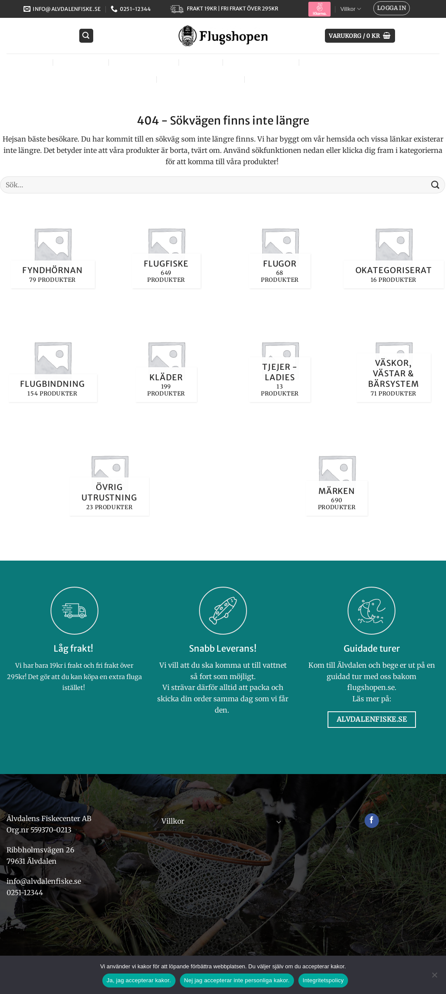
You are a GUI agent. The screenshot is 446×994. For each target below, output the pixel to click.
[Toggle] (279, 821)
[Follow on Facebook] (372, 820)
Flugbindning (145, 62)
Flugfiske (82, 62)
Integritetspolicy (323, 980)
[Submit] (435, 184)
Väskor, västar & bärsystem (366, 62)
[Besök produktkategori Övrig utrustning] (109, 473)
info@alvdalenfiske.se (44, 881)
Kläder (203, 62)
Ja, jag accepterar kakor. (139, 980)
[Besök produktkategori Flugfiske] (166, 245)
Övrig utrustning (202, 79)
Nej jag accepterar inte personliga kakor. (237, 980)
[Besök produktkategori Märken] (336, 473)
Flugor (32, 62)
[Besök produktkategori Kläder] (166, 359)
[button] (391, 8)
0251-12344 (26, 892)
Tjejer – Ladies (263, 62)
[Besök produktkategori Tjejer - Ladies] (279, 359)
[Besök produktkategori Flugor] (279, 245)
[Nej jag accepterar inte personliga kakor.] (434, 977)
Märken (269, 79)
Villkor (350, 9)
